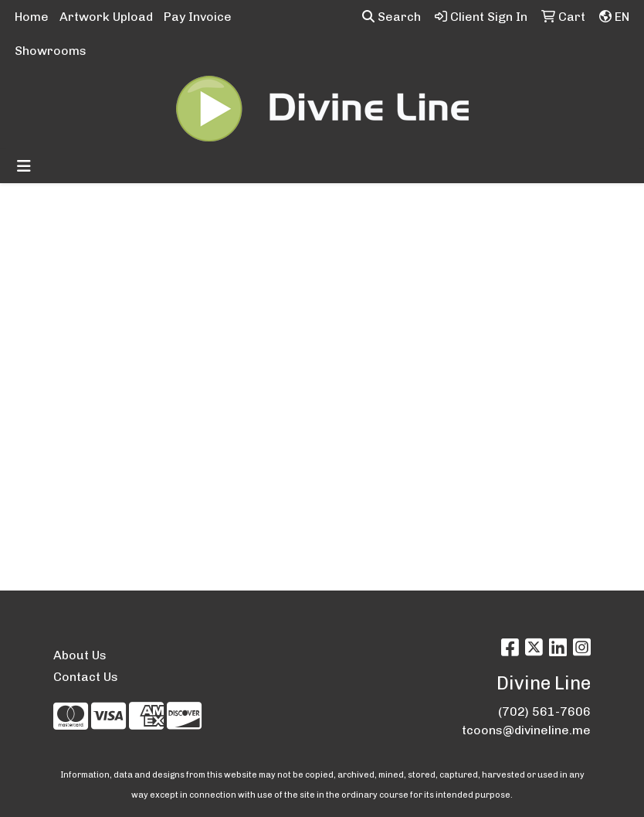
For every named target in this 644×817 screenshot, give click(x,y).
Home (32, 16)
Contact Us (85, 676)
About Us (80, 655)
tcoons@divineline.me (526, 730)
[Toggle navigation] (24, 166)
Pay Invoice (198, 16)
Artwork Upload (106, 16)
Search (391, 16)
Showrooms (50, 50)
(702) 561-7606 (544, 711)
